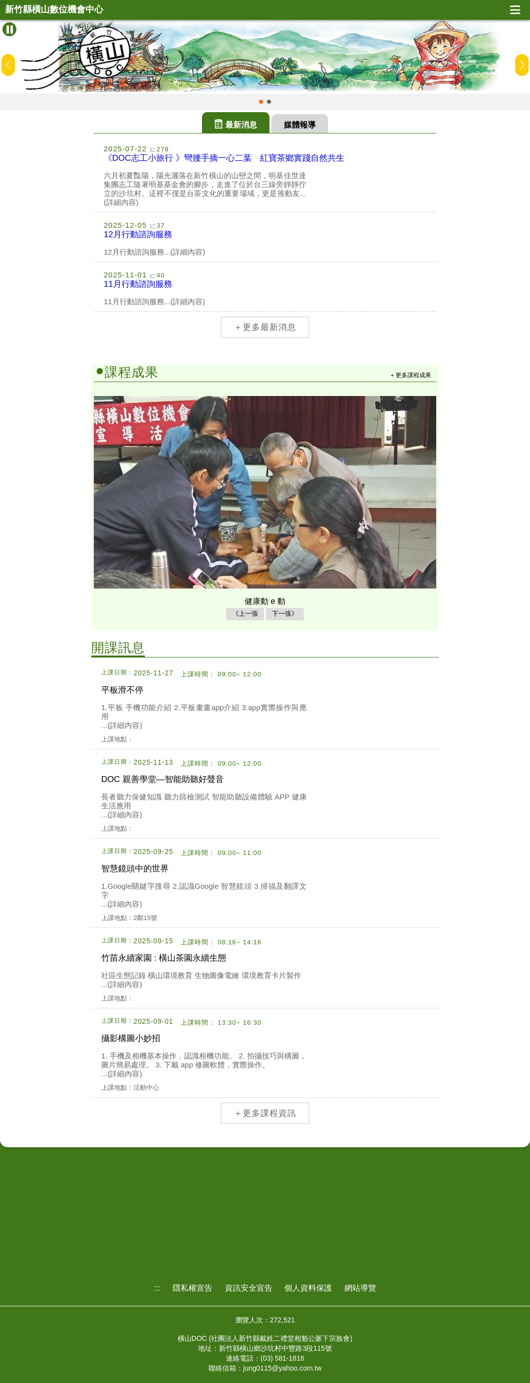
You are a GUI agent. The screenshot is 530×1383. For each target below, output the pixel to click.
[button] (261, 102)
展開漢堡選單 (515, 10)
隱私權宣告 (192, 1288)
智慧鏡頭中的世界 (135, 868)
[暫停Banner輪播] (9, 29)
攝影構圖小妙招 (130, 1038)
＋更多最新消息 (265, 327)
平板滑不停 (122, 690)
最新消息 (241, 125)
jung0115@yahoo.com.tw (282, 1368)
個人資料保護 (308, 1288)
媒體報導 (300, 125)
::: (3, 4)
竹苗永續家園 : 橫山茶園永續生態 (163, 958)
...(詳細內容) (121, 725)
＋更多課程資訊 (265, 1113)
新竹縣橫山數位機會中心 (54, 9)
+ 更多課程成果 (411, 375)
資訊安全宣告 (248, 1288)
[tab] (235, 122)
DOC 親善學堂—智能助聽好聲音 (162, 779)
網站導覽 (360, 1288)
